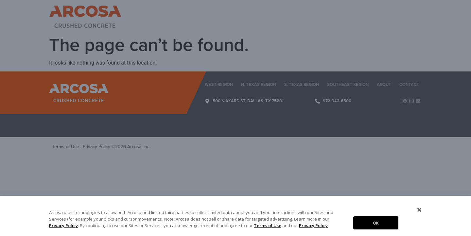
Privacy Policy (63, 225)
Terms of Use (267, 225)
